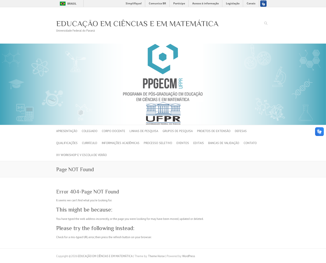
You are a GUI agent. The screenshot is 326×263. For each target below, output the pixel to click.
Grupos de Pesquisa (178, 131)
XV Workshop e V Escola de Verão (81, 155)
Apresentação (66, 131)
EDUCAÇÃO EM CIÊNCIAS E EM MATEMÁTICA (137, 23)
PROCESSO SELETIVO (158, 143)
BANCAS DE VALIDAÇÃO (223, 143)
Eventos (183, 143)
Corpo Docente (113, 131)
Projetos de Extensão (214, 131)
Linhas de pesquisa (144, 131)
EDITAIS (198, 143)
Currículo (89, 143)
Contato (250, 143)
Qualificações (67, 143)
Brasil (71, 3)
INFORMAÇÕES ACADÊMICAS (120, 143)
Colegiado (89, 131)
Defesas (241, 131)
